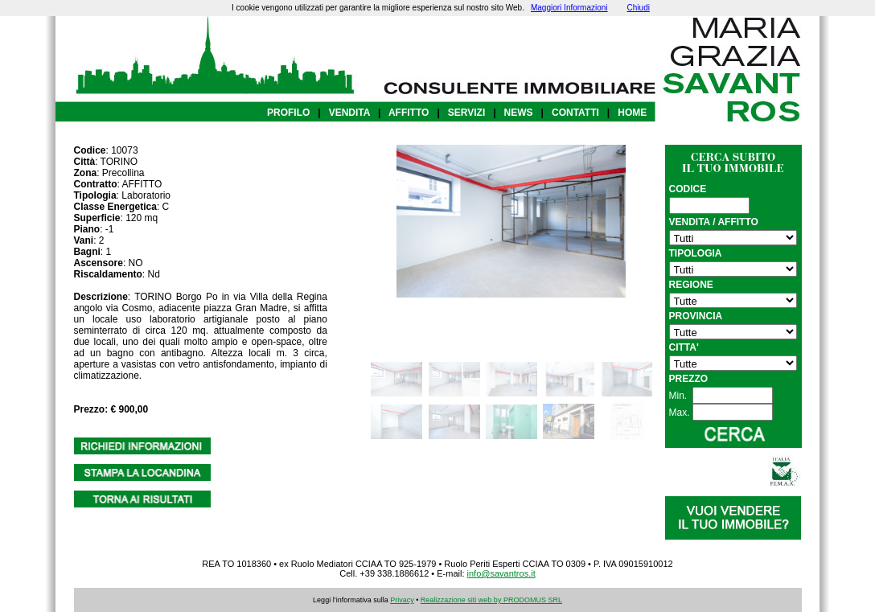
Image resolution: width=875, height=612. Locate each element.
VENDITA (349, 112)
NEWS (518, 112)
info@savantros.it (501, 573)
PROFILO (288, 112)
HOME (632, 112)
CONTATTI (575, 112)
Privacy (402, 600)
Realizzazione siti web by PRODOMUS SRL (491, 600)
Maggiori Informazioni (569, 7)
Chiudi (638, 7)
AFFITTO (408, 112)
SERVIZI (466, 112)
